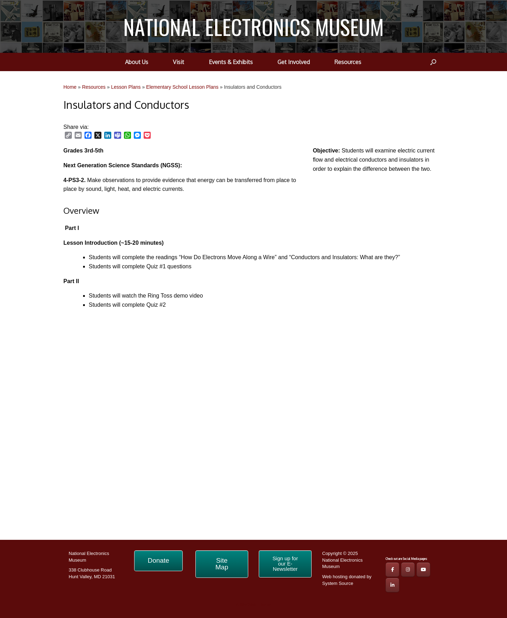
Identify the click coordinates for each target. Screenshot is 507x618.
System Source (337, 583)
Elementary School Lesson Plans (182, 87)
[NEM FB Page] (392, 569)
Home (69, 87)
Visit (178, 61)
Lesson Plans (125, 87)
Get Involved (293, 61)
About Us (136, 61)
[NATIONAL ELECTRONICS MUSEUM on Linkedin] (392, 585)
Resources (347, 61)
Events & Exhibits (231, 61)
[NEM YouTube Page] (423, 569)
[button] (433, 62)
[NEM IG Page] (408, 569)
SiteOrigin (248, 604)
